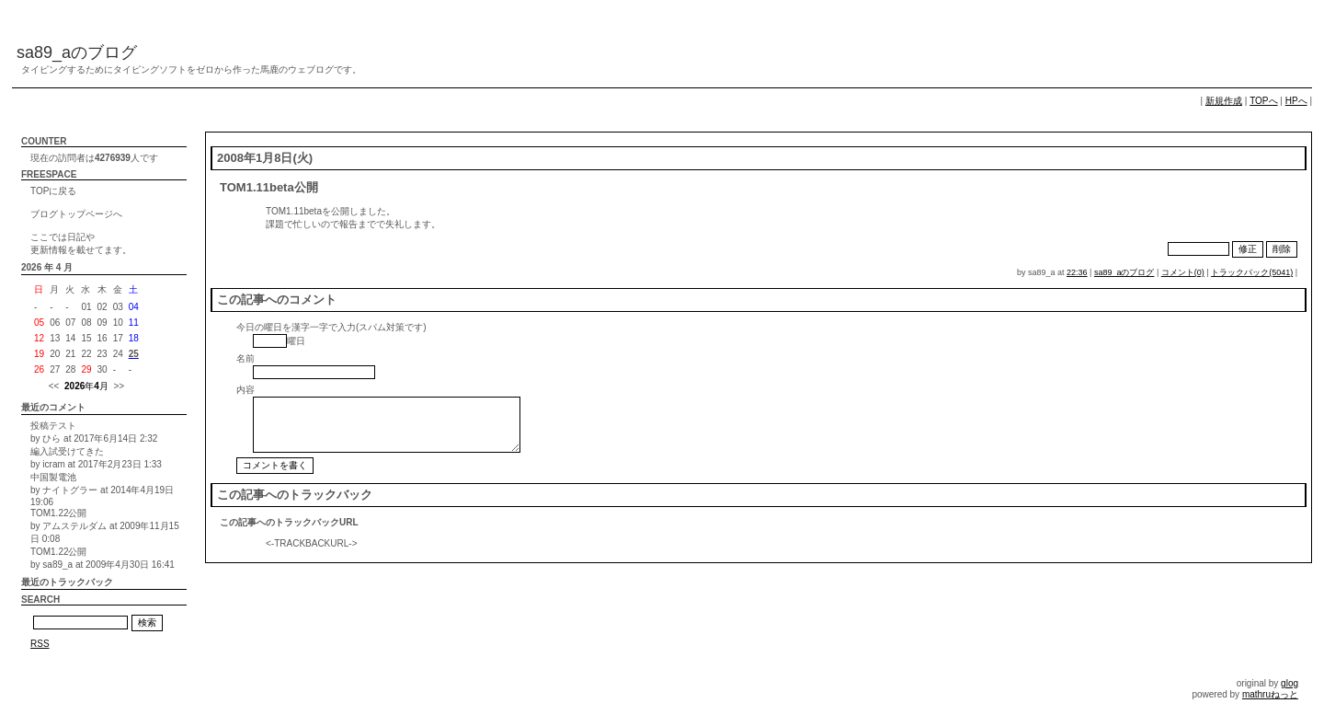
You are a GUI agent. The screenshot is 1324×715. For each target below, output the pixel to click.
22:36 (1077, 272)
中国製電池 (53, 477)
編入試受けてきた (67, 451)
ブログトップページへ (76, 214)
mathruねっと (1270, 694)
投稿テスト (53, 426)
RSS (40, 644)
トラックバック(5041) (1252, 272)
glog (1289, 683)
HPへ (1296, 101)
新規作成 (1223, 101)
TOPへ (1263, 101)
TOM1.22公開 (58, 513)
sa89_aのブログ (77, 52)
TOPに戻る (53, 191)
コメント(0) (1182, 272)
